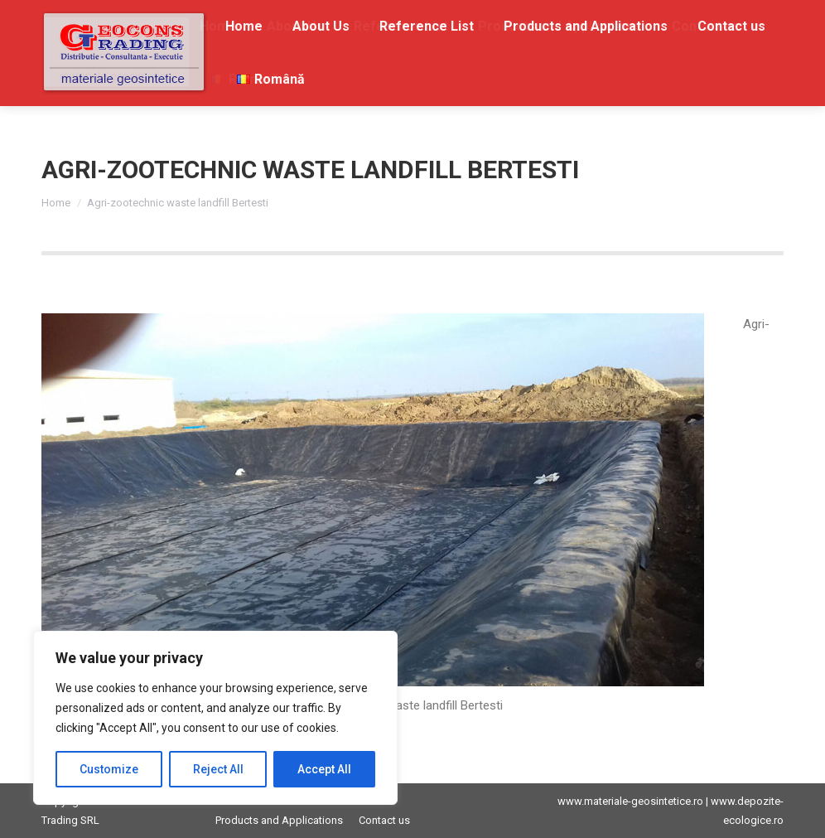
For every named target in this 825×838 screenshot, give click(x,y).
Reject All (218, 769)
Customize (109, 769)
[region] (215, 718)
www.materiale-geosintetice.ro (630, 801)
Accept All (324, 769)
